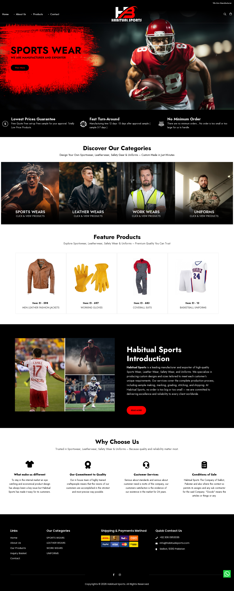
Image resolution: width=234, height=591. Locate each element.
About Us (21, 14)
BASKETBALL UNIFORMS (193, 307)
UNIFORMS (53, 553)
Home (5, 14)
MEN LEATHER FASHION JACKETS (40, 307)
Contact (54, 14)
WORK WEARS (55, 548)
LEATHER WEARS (56, 542)
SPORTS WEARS (55, 537)
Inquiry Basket (18, 553)
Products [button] (38, 14)
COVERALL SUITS (142, 307)
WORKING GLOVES (92, 307)
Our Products (18, 548)
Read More (136, 410)
